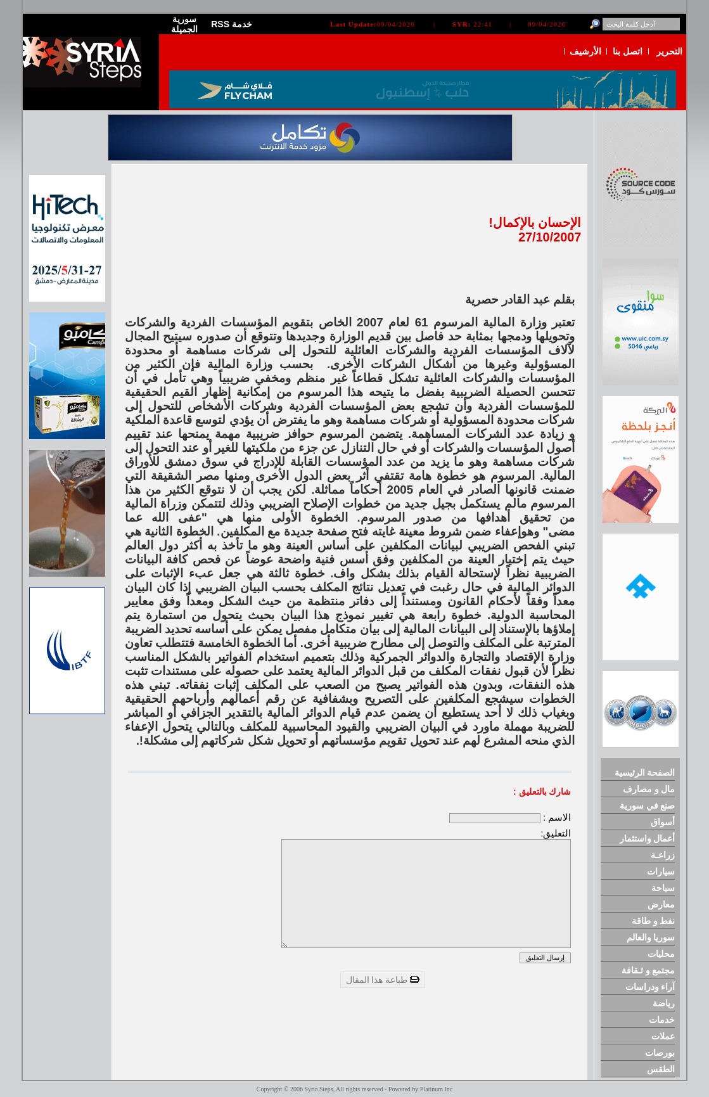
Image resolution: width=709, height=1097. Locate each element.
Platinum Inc (436, 1089)
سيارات (661, 871)
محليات (661, 954)
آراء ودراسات (650, 987)
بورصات (660, 1053)
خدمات (662, 1020)
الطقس (661, 1069)
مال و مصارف (649, 789)
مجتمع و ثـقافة (648, 970)
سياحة (663, 888)
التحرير (669, 51)
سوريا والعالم (651, 937)
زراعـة (663, 855)
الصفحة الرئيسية (645, 772)
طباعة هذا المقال (383, 980)
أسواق (663, 822)
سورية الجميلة (184, 24)
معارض (661, 904)
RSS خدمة (231, 24)
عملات (663, 1036)
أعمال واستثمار (647, 838)
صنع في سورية (647, 805)
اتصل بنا (627, 51)
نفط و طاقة (653, 921)
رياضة (664, 1003)
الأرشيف (585, 51)
